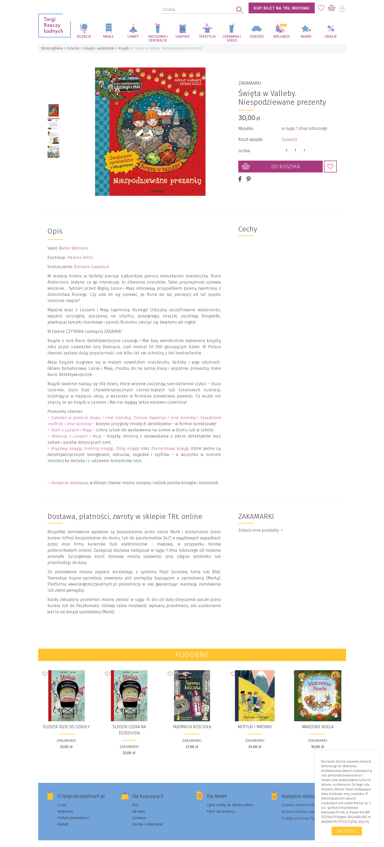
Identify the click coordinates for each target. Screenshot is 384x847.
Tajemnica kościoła (192, 719)
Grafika (182, 36)
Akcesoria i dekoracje (158, 38)
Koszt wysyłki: (250, 135)
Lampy (133, 36)
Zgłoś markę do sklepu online (230, 798)
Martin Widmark (73, 241)
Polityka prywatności (73, 811)
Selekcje (84, 36)
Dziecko (257, 36)
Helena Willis (80, 250)
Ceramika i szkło (232, 38)
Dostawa (138, 811)
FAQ (135, 798)
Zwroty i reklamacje (147, 817)
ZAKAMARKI (249, 79)
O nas (61, 798)
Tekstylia (207, 36)
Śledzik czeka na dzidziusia (129, 722)
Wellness (281, 36)
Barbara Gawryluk (91, 259)
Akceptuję (347, 831)
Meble (108, 36)
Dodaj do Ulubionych (330, 163)
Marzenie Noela (317, 719)
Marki (306, 36)
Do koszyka (285, 163)
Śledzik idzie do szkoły (66, 719)
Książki (127, 48)
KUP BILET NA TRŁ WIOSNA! (282, 8)
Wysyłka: (246, 124)
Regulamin (65, 804)
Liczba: (244, 147)
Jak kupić (138, 804)
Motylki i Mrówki (255, 719)
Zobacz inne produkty (260, 523)
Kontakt (62, 817)
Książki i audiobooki (101, 48)
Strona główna (52, 48)
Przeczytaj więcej (353, 821)
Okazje (331, 36)
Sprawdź (289, 135)
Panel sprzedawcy (221, 804)
